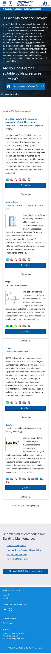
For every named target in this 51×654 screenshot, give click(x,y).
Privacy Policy (37, 648)
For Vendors (7, 623)
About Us (6, 595)
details (27, 185)
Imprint (5, 598)
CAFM (29, 42)
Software (8, 9)
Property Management (17, 554)
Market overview (11, 94)
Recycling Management (17, 559)
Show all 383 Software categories (25, 571)
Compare (26, 194)
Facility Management (16, 545)
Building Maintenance (32, 9)
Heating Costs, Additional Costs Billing (24, 550)
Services (18, 9)
